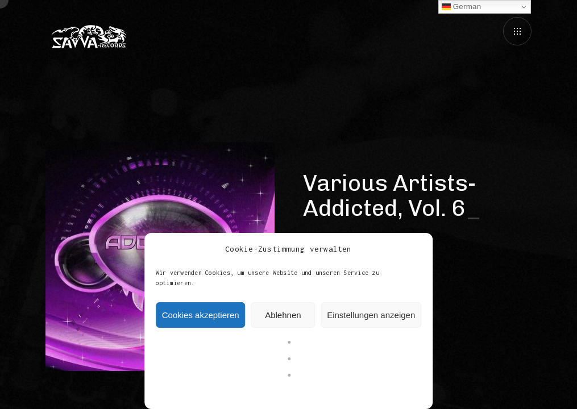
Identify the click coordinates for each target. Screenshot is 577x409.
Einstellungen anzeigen (371, 315)
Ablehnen (283, 315)
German (461, 6)
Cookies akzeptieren (200, 315)
